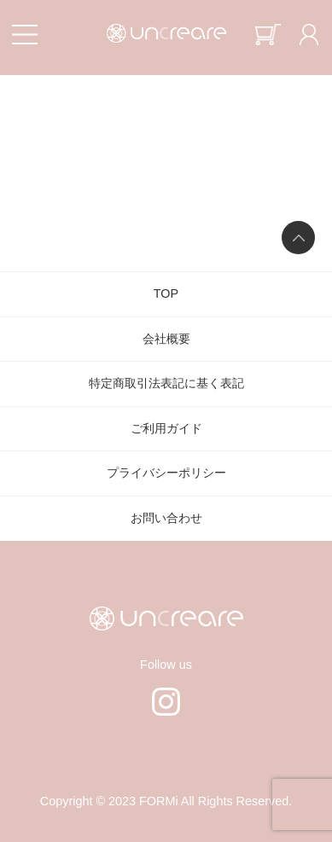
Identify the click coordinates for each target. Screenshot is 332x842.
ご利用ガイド (166, 428)
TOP (166, 293)
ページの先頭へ (298, 237)
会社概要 (166, 339)
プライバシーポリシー (166, 472)
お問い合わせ (166, 518)
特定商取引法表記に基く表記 (166, 383)
